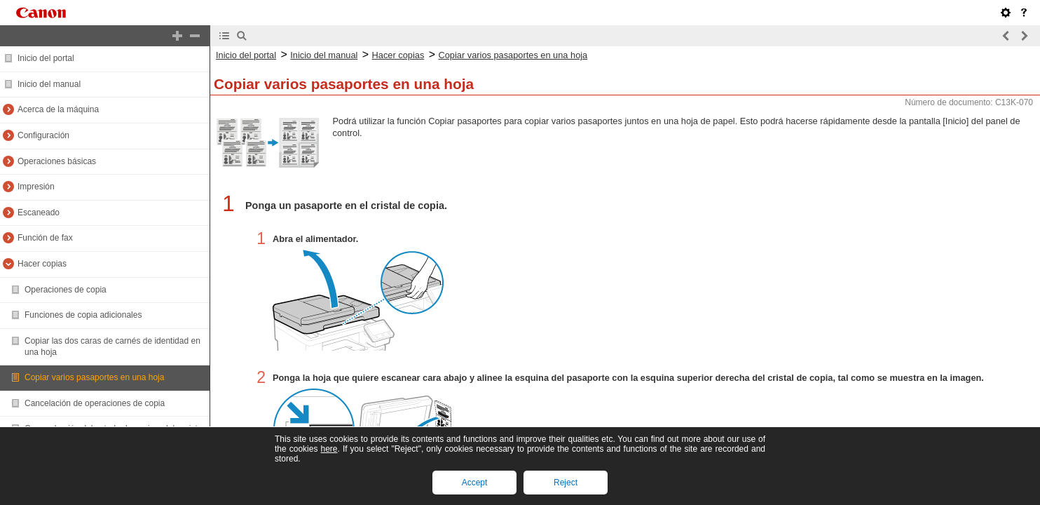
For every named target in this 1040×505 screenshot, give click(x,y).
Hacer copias (42, 264)
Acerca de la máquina (58, 109)
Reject (565, 482)
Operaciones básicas (57, 161)
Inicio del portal (46, 58)
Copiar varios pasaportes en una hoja (94, 377)
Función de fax (45, 238)
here (328, 449)
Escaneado (39, 212)
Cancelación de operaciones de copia (95, 403)
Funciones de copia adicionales (83, 315)
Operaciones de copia (66, 290)
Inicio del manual (49, 84)
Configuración (43, 135)
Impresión (36, 186)
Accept (475, 482)
